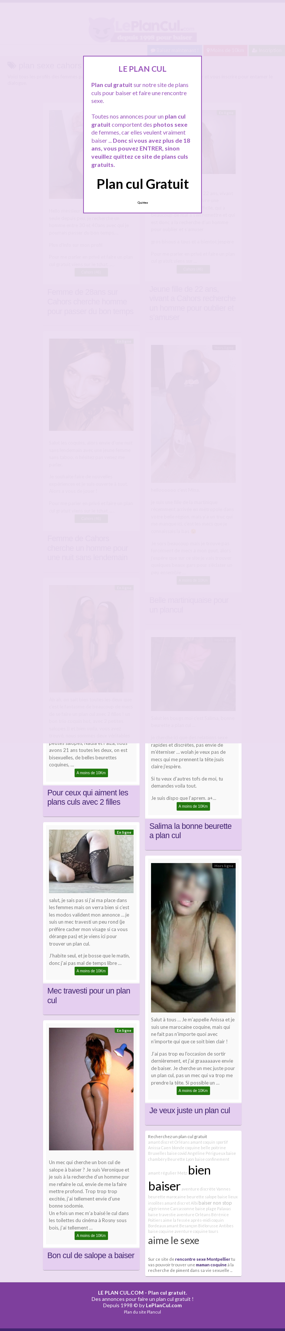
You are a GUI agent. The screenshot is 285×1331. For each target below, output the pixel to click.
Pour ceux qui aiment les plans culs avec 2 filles (88, 797)
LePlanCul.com (164, 1305)
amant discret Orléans (169, 1142)
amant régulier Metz (167, 1172)
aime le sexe (173, 1240)
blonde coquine (186, 1147)
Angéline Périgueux (206, 1153)
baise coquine (161, 1231)
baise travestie (162, 1214)
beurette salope (202, 1196)
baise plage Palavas (213, 1208)
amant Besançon (182, 1225)
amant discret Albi (181, 1203)
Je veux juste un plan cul (190, 1110)
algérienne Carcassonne (171, 1208)
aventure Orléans (193, 1214)
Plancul (154, 1311)
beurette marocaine (167, 1196)
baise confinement (212, 1159)
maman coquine (211, 1264)
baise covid (177, 1153)
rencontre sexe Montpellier (202, 1258)
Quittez (142, 202)
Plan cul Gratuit (142, 183)
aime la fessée (176, 1220)
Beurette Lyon (180, 1159)
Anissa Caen (159, 1147)
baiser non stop (215, 1203)
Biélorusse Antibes (215, 1225)
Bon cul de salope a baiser (91, 1255)
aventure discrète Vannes (205, 1188)
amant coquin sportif (209, 1142)
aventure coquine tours (196, 1231)
